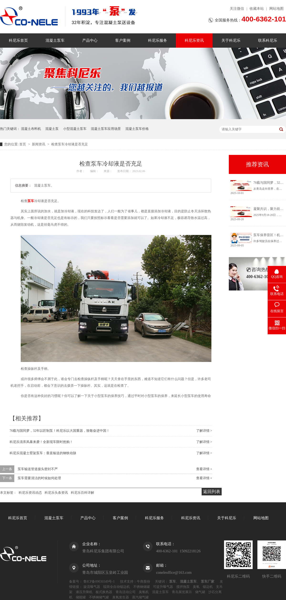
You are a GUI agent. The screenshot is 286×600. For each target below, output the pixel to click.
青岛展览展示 (182, 592)
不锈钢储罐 (141, 587)
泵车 (30, 201)
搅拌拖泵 (183, 587)
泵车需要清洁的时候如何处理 (39, 478)
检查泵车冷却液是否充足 (69, 144)
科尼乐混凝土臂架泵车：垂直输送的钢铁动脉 (43, 453)
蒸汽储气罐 (140, 597)
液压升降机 (84, 592)
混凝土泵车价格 (137, 129)
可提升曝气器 (163, 587)
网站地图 (276, 8)
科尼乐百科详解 (82, 492)
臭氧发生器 (120, 597)
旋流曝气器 (91, 587)
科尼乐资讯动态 (30, 492)
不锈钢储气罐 (99, 597)
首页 (23, 144)
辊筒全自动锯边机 (116, 587)
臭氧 (196, 587)
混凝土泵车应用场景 (106, 129)
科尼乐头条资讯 (56, 492)
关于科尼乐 (230, 40)
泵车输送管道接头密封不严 (38, 469)
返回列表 (211, 491)
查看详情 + (204, 469)
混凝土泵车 (55, 40)
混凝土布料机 (31, 129)
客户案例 (122, 40)
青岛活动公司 (126, 592)
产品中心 (89, 40)
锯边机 (208, 587)
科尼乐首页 (18, 40)
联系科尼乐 (267, 40)
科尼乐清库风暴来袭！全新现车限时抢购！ (41, 442)
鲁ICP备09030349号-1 (99, 581)
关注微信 (237, 8)
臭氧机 (144, 592)
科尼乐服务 (157, 40)
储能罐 (81, 597)
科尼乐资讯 (194, 40)
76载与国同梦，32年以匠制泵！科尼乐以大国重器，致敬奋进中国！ (60, 430)
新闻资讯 (39, 144)
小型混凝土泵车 (75, 129)
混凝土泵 (52, 129)
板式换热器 (104, 592)
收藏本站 (257, 8)
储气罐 (200, 592)
